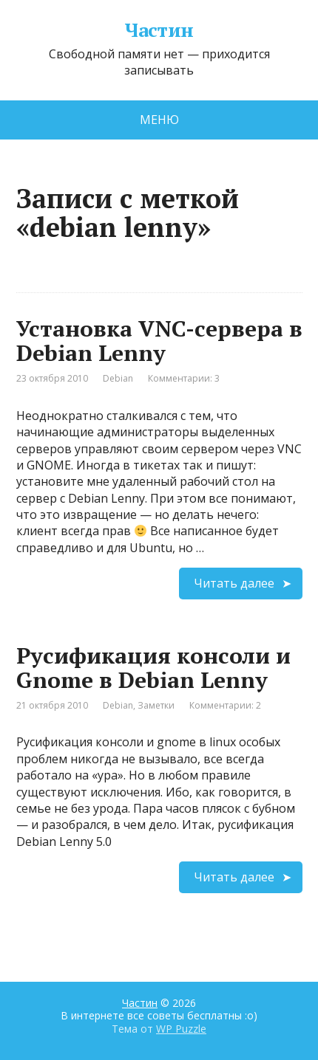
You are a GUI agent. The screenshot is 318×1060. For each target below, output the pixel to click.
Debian (118, 378)
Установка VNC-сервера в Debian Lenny (159, 341)
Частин (159, 30)
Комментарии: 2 (225, 705)
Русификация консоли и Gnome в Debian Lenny (153, 668)
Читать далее (234, 583)
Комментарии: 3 (184, 378)
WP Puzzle (181, 1029)
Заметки (156, 705)
